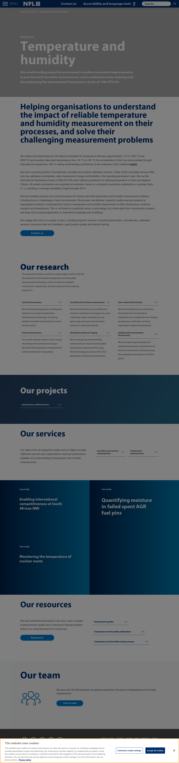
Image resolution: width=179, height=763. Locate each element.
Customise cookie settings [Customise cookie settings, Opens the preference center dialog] (129, 753)
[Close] (174, 753)
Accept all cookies (155, 753)
